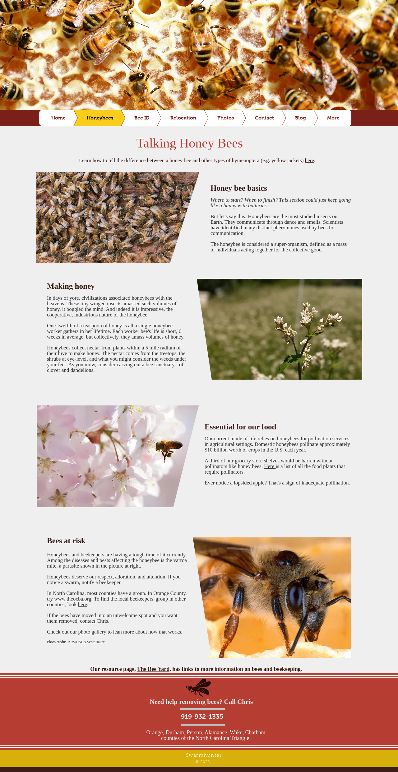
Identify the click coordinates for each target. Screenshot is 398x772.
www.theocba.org (72, 599)
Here (269, 466)
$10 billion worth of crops (232, 450)
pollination (319, 439)
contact (88, 621)
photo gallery (92, 632)
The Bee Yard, (154, 669)
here (309, 160)
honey (85, 286)
